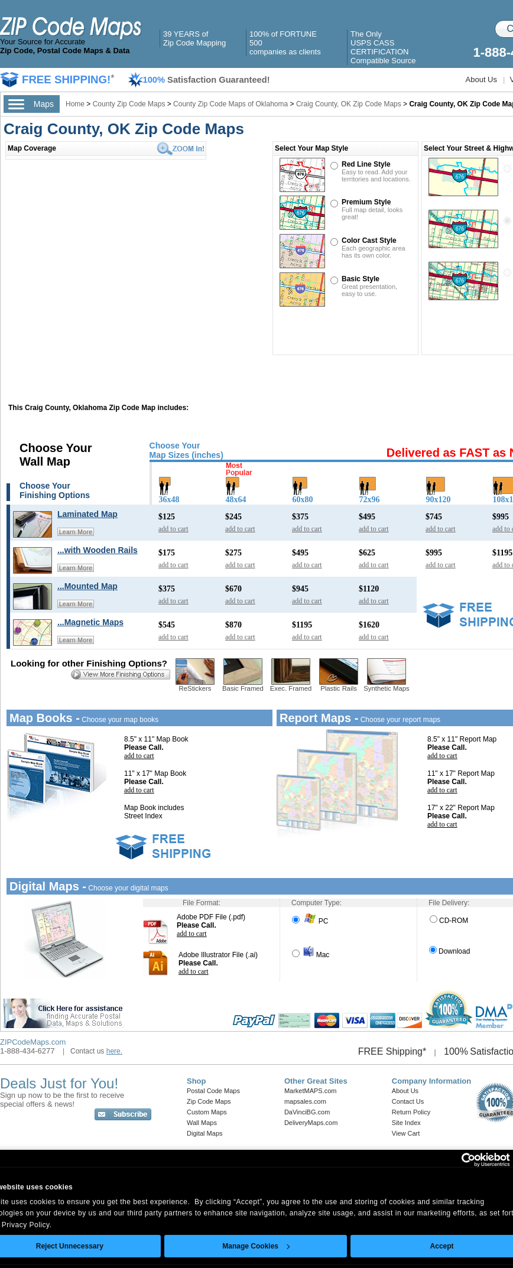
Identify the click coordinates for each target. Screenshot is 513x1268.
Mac (310, 955)
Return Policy (411, 1112)
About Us (481, 79)
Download (449, 951)
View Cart (406, 1133)
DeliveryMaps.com (310, 1122)
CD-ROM (449, 920)
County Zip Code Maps (130, 104)
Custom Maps (207, 1112)
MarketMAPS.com (310, 1090)
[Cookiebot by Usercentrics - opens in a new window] (458, 1160)
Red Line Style (366, 164)
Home (75, 104)
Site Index (406, 1122)
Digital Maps (205, 1133)
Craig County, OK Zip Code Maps (348, 104)
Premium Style (366, 202)
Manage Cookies (256, 1246)
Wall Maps (202, 1122)
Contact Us (408, 1101)
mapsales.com (305, 1101)
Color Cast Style (369, 240)
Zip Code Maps (209, 1101)
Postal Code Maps (213, 1090)
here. (114, 1051)
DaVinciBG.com (307, 1112)
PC (310, 921)
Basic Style (360, 279)
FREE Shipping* (392, 1051)
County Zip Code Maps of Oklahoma (230, 104)
